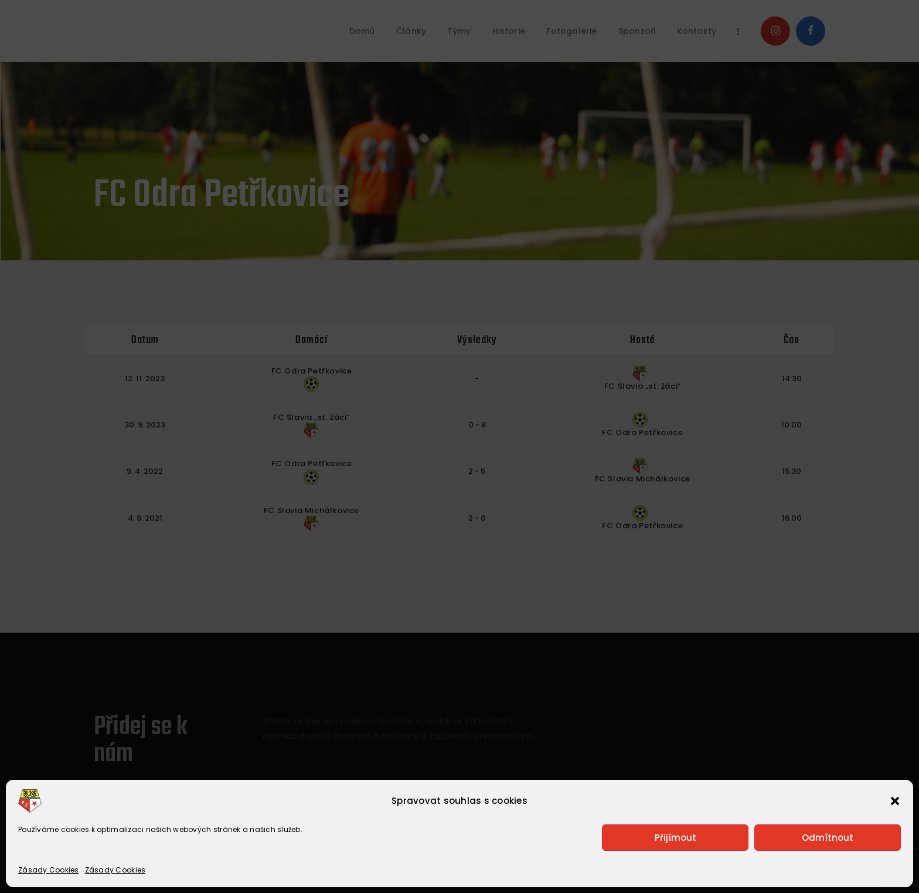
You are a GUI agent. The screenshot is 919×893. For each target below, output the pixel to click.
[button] (895, 801)
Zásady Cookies (48, 870)
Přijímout (675, 837)
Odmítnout (827, 837)
